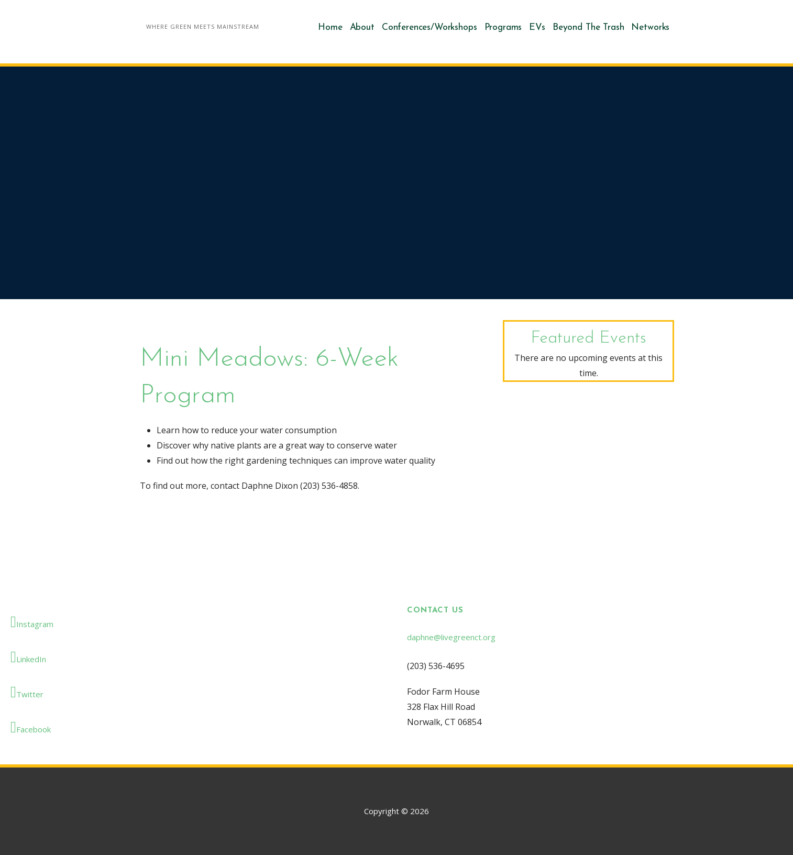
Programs (503, 27)
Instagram (31, 622)
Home (330, 27)
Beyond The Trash (588, 27)
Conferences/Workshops (429, 27)
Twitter (26, 692)
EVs (537, 27)
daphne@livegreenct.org (451, 637)
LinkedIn (28, 657)
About (362, 27)
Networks (650, 27)
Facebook (30, 727)
